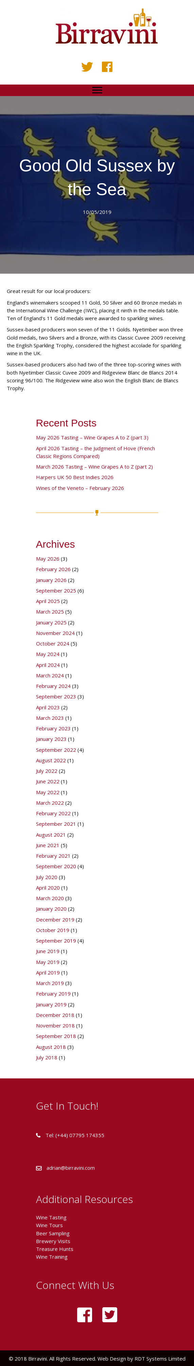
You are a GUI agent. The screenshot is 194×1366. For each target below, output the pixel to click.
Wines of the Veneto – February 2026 (80, 488)
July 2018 (46, 1057)
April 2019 (48, 972)
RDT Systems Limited (159, 1358)
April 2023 (48, 707)
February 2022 (53, 813)
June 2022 (47, 781)
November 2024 (55, 633)
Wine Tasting (51, 1217)
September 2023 (56, 696)
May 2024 (47, 654)
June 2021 (47, 845)
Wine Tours (49, 1225)
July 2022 (46, 770)
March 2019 (50, 983)
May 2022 (47, 792)
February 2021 (53, 855)
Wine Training (52, 1256)
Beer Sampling (53, 1233)
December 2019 (55, 919)
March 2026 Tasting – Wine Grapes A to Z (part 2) (94, 466)
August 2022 (51, 760)
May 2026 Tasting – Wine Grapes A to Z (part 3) (92, 437)
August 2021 (51, 834)
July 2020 (46, 877)
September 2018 (56, 1036)
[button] (87, 67)
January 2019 (51, 1004)
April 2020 (48, 887)
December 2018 (55, 1015)
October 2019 (52, 930)
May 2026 (47, 558)
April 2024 (48, 664)
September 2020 (56, 866)
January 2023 (51, 738)
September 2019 (56, 940)
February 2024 (53, 685)
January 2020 (51, 908)
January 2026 (51, 580)
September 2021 (56, 823)
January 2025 (51, 622)
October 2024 (52, 643)
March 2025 (50, 611)
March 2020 (50, 898)
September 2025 (56, 590)
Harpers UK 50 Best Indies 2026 (74, 477)
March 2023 (50, 717)
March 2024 (50, 675)
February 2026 (53, 569)
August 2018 (51, 1046)
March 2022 (50, 802)
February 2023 (53, 728)
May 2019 (47, 962)
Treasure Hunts (54, 1248)
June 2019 (47, 951)
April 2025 (48, 601)
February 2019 (53, 993)
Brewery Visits (53, 1241)
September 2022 (56, 749)
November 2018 (55, 1025)
